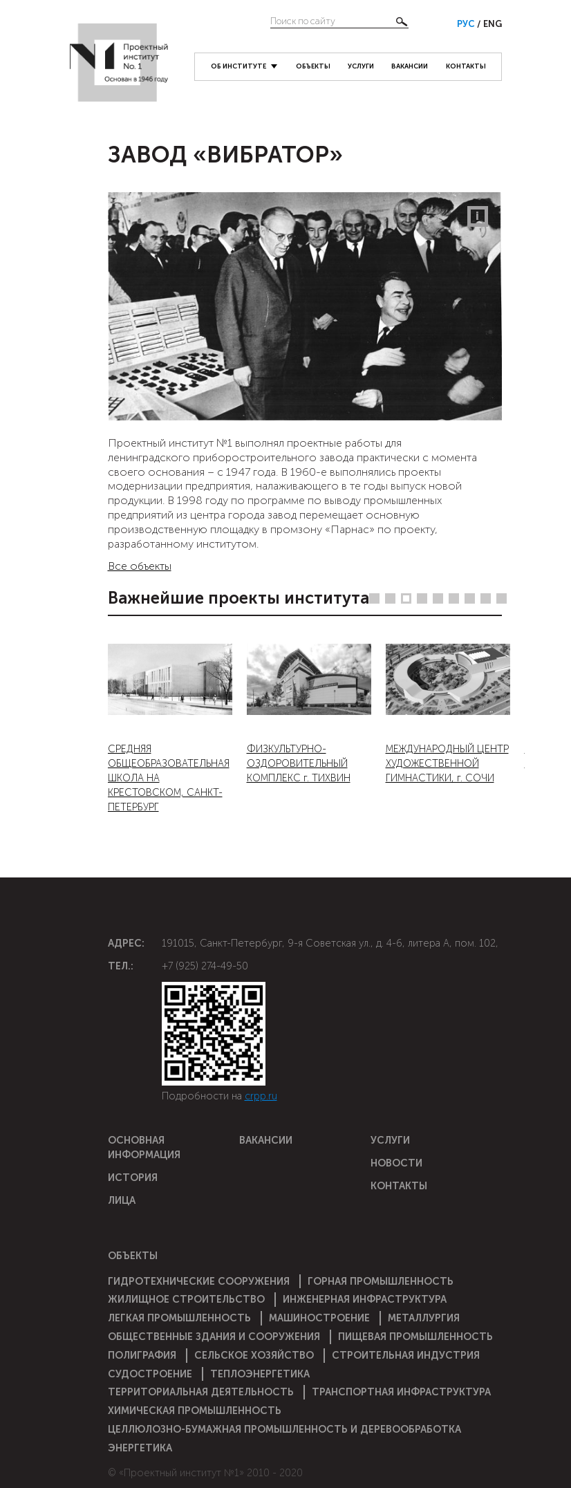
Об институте (238, 66)
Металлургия (424, 1318)
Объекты (313, 66)
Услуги (361, 66)
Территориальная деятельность (201, 1392)
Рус (467, 24)
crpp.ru (261, 1096)
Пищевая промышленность (415, 1336)
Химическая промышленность (194, 1410)
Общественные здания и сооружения (214, 1336)
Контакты (466, 66)
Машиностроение (319, 1318)
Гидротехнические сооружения (199, 1281)
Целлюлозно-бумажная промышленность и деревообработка (284, 1429)
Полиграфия (142, 1355)
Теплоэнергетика (260, 1374)
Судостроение (150, 1374)
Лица (121, 1200)
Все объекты (139, 566)
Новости (396, 1163)
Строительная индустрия (406, 1355)
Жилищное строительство (186, 1299)
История (133, 1177)
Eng (492, 24)
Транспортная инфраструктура (401, 1392)
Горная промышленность (380, 1281)
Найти (402, 21)
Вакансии (409, 66)
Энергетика (140, 1448)
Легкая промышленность (179, 1318)
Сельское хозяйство (254, 1355)
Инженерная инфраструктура (365, 1299)
